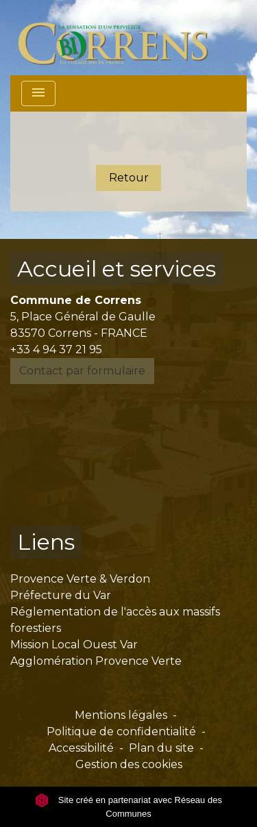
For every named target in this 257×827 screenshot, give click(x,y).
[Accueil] (121, 38)
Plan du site (161, 747)
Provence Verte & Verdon (80, 578)
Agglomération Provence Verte (96, 660)
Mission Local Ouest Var (74, 644)
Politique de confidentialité (121, 731)
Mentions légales (121, 715)
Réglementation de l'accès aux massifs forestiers (115, 620)
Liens (46, 542)
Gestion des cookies (128, 764)
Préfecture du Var (60, 595)
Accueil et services (116, 268)
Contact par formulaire (82, 370)
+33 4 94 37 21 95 (56, 349)
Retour (129, 177)
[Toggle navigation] (38, 93)
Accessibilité (81, 747)
